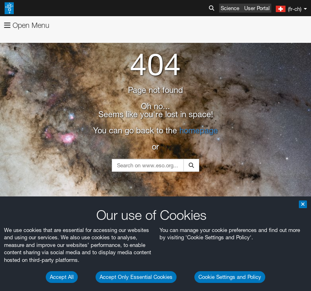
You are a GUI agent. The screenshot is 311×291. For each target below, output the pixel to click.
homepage (198, 130)
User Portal (257, 8)
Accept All (62, 277)
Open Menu (26, 25)
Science (230, 8)
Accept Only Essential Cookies (136, 277)
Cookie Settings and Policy (229, 277)
